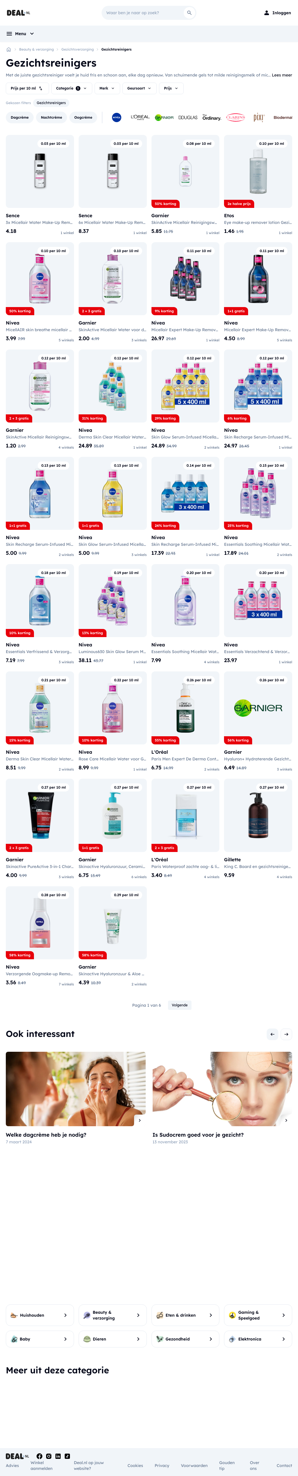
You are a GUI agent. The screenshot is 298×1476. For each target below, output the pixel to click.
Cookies (135, 1465)
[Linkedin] (58, 1456)
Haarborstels (115, 1390)
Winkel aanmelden (41, 1465)
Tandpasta (16, 1405)
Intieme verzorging (163, 1394)
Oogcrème (210, 1390)
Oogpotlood (260, 1390)
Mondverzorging (25, 1390)
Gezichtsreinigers (116, 49)
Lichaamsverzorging (126, 1406)
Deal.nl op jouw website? (89, 1465)
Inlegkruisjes (163, 1412)
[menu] (20, 33)
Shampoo (63, 1390)
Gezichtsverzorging (77, 49)
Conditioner (65, 1404)
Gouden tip (227, 1465)
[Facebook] (39, 1456)
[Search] (189, 13)
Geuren (208, 1413)
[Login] (277, 12)
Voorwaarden (194, 1465)
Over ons (254, 1465)
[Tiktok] (67, 1456)
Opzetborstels (19, 1398)
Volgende (180, 1016)
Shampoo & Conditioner (65, 1413)
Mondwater (17, 1412)
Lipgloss (256, 1404)
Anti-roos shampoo (73, 1397)
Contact (284, 1465)
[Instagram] (48, 1456)
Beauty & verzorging (36, 49)
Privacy (162, 1465)
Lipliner (255, 1410)
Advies (12, 1465)
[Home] (9, 49)
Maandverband (166, 1405)
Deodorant (113, 1413)
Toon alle (149, 1427)
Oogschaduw (261, 1397)
